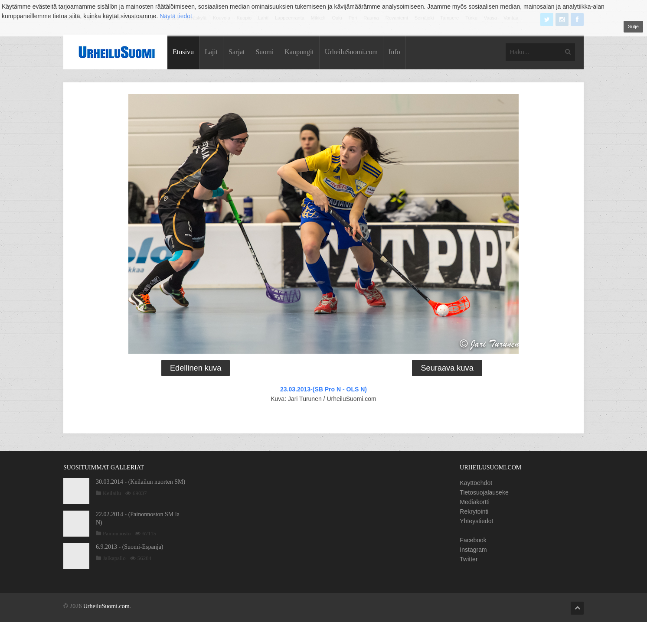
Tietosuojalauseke (484, 492)
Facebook (473, 540)
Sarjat (237, 51)
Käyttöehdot (476, 482)
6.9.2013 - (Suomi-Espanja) (129, 547)
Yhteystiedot (476, 521)
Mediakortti (474, 501)
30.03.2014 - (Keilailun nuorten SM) (140, 482)
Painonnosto (117, 533)
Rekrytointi (474, 511)
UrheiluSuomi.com (351, 51)
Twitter (468, 559)
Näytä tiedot (176, 16)
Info (394, 51)
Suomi (264, 51)
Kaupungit (299, 51)
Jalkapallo (114, 558)
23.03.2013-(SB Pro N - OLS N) (323, 389)
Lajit (211, 51)
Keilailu (112, 493)
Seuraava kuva (447, 368)
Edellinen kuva (195, 368)
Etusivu (183, 51)
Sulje (633, 26)
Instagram (473, 549)
